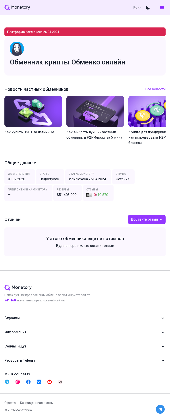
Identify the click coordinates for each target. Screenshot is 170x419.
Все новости (155, 89)
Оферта (10, 403)
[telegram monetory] (7, 381)
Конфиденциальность (36, 403)
